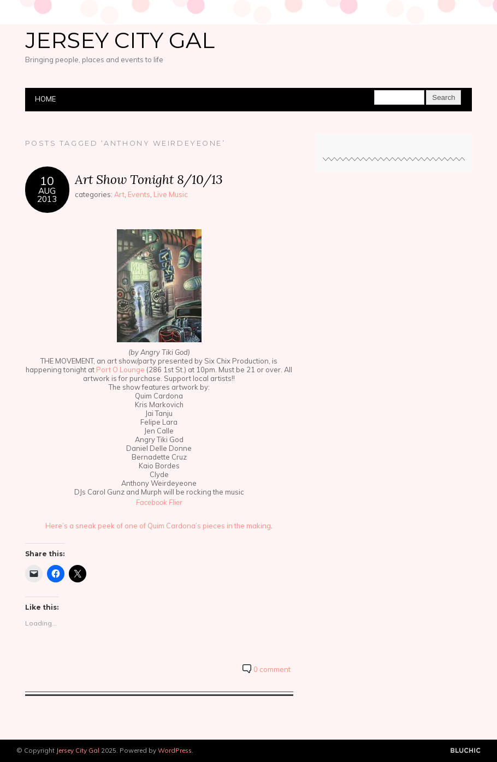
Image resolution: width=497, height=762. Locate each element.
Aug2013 (47, 195)
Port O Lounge (120, 369)
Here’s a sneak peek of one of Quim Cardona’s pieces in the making (158, 525)
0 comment (272, 669)
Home (45, 98)
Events (139, 194)
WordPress (175, 750)
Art (119, 194)
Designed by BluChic (466, 751)
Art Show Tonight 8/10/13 (149, 179)
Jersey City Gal (120, 40)
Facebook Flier (159, 502)
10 (47, 180)
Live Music (170, 194)
